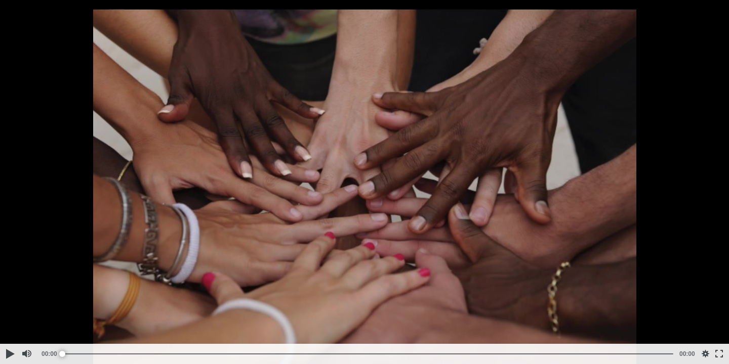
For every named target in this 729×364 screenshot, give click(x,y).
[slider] (367, 354)
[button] (9, 354)
